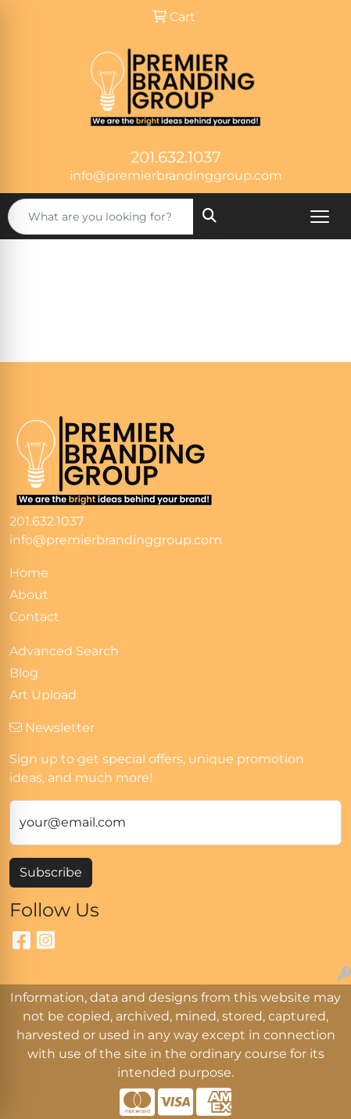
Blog (23, 672)
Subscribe (51, 872)
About (28, 594)
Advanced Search (64, 651)
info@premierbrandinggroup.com (176, 175)
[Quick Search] (101, 217)
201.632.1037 (176, 157)
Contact (34, 616)
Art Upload (43, 694)
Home (28, 572)
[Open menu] (319, 216)
